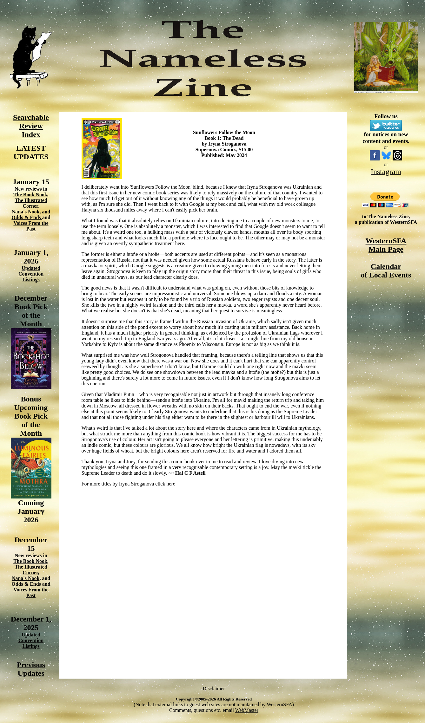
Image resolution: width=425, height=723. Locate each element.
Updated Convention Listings (30, 273)
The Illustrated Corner (31, 203)
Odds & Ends (26, 217)
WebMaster (246, 710)
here (170, 483)
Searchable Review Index (31, 126)
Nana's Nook (26, 211)
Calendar (386, 266)
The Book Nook (30, 194)
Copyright (185, 699)
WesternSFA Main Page (386, 245)
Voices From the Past (30, 225)
